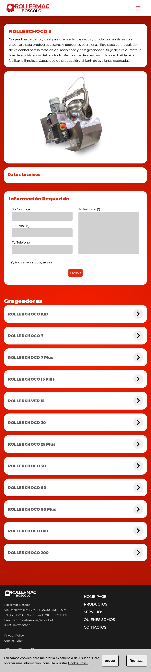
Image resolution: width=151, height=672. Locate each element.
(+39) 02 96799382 (21, 615)
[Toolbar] (138, 8)
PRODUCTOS (95, 604)
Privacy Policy (14, 635)
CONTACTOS (95, 627)
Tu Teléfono (21, 242)
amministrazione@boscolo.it (33, 620)
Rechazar (137, 660)
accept (110, 660)
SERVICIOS (93, 612)
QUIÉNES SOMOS (99, 620)
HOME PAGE (95, 597)
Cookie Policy (13, 640)
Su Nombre (21, 209)
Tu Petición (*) (89, 209)
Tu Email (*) (20, 226)
